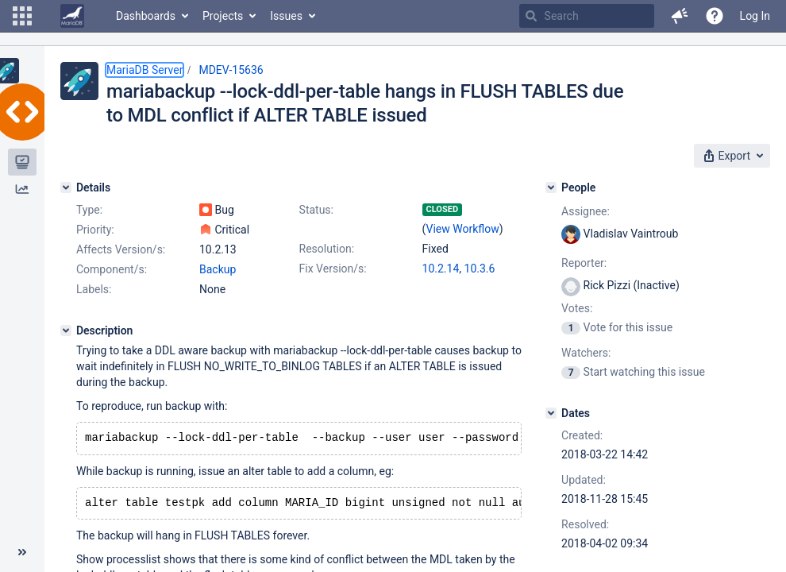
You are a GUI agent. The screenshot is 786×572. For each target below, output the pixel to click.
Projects (222, 16)
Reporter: (584, 263)
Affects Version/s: (120, 249)
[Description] (65, 330)
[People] (551, 187)
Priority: (95, 229)
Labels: (93, 289)
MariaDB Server (144, 70)
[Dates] (551, 413)
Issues (286, 16)
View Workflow (462, 228)
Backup (217, 269)
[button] (22, 16)
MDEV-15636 (230, 70)
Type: (89, 209)
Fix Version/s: (333, 268)
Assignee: (585, 211)
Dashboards (145, 16)
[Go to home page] (72, 16)
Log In (755, 16)
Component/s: (111, 269)
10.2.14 (441, 268)
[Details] (65, 187)
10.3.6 (479, 268)
